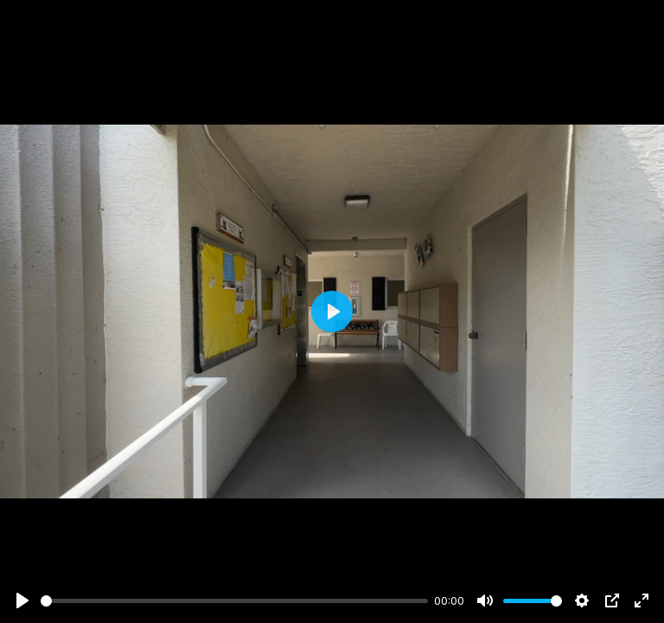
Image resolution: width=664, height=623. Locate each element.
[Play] (22, 600)
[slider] (234, 601)
